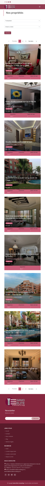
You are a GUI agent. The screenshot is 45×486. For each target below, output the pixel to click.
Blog (7, 439)
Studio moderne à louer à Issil (18, 142)
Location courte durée (11, 454)
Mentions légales (10, 441)
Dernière (31, 41)
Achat (7, 448)
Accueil (7, 431)
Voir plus (8, 73)
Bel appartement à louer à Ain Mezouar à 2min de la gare (18, 64)
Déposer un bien (9, 456)
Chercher (7, 33)
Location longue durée (11, 451)
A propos (8, 433)
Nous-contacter (9, 436)
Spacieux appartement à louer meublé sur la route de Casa (18, 217)
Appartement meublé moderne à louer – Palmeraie (20, 293)
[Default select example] (22, 26)
